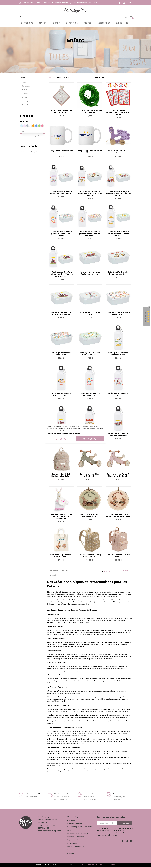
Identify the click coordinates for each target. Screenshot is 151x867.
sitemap (70, 853)
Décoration (26, 105)
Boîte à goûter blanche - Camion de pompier (90, 273)
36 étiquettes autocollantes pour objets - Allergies (118, 112)
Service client (87, 3)
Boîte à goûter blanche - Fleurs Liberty (62, 354)
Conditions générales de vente (79, 827)
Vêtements (25, 97)
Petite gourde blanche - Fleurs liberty (90, 394)
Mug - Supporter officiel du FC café (90, 152)
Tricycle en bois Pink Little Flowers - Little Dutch (119, 475)
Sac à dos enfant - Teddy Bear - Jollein (90, 556)
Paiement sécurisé (74, 823)
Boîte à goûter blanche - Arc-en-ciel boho (119, 313)
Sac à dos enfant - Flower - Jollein (119, 556)
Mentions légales (74, 817)
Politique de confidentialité (78, 833)
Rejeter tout (61, 439)
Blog (130, 3)
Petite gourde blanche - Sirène (118, 394)
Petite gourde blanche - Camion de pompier (118, 435)
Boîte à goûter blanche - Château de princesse (62, 313)
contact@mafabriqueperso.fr (49, 831)
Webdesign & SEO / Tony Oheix (90, 865)
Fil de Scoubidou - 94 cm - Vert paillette (90, 111)
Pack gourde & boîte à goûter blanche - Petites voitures (118, 234)
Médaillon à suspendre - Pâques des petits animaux (118, 515)
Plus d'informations (54, 434)
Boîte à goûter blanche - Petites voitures (90, 354)
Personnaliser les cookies (71, 434)
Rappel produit (73, 840)
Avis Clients (145, 316)
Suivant (126, 571)
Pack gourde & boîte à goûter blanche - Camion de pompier (118, 193)
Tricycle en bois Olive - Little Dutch (90, 475)
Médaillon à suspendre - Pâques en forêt (90, 515)
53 (110, 571)
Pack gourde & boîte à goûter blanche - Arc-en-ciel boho (90, 234)
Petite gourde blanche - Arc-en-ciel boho (61, 394)
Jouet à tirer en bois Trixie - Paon (119, 152)
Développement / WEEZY (107, 865)
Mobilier (25, 93)
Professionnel (72, 843)
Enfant (23, 78)
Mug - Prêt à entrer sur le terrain (62, 152)
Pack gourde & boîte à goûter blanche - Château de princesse (61, 274)
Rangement (26, 86)
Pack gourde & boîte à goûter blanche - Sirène (61, 192)
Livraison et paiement (75, 837)
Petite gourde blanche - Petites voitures (118, 354)
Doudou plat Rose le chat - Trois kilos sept (62, 111)
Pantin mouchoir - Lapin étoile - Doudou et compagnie (61, 516)
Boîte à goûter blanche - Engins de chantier (119, 273)
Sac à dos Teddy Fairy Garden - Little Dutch (61, 475)
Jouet (24, 82)
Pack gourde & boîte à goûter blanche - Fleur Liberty (61, 234)
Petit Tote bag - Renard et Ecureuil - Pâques (61, 556)
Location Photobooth (75, 846)
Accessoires (26, 101)
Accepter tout (90, 439)
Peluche (24, 90)
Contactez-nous (73, 850)
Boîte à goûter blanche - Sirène (90, 313)
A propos (71, 820)
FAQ (69, 830)
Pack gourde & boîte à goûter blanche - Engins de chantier (90, 193)
